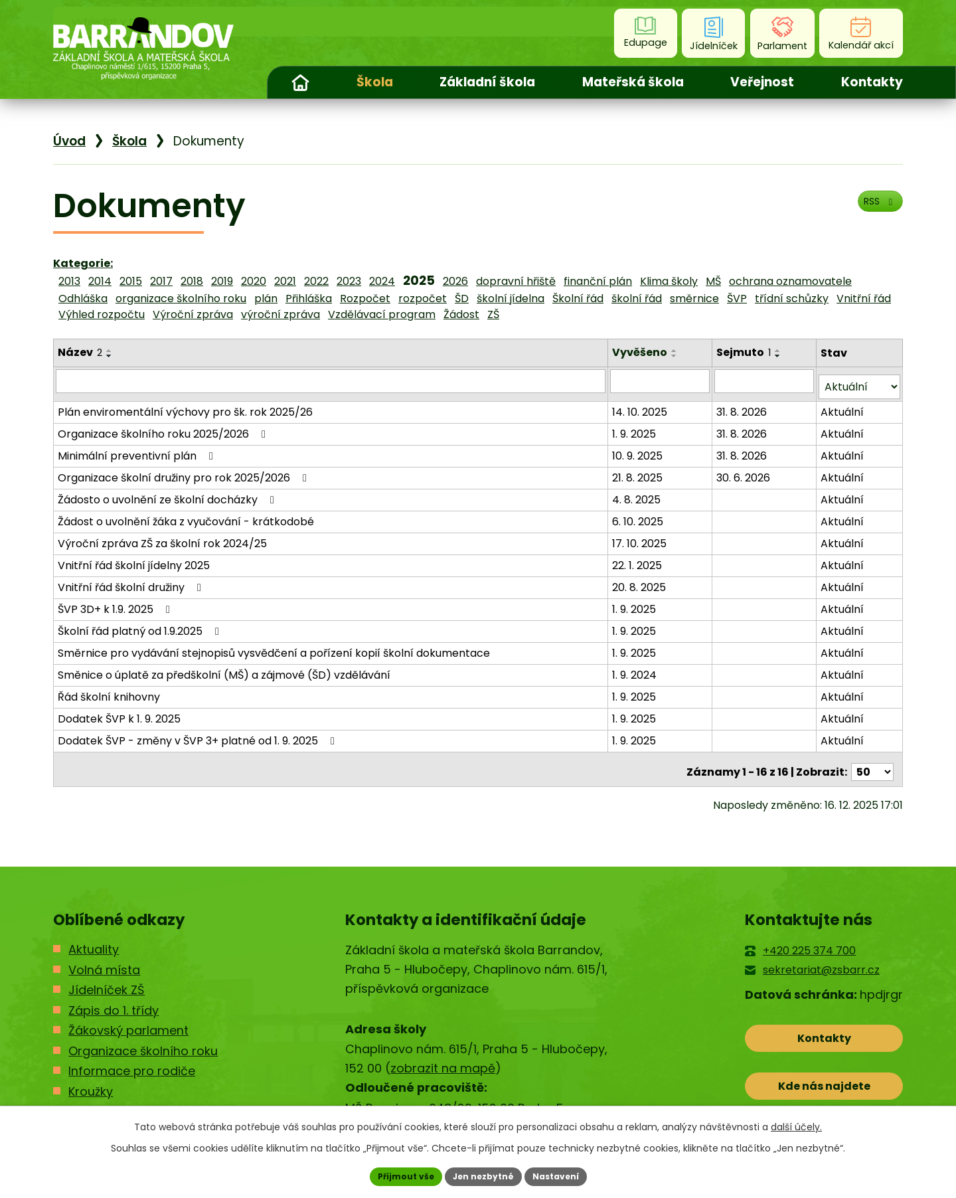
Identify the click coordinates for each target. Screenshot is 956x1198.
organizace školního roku (181, 298)
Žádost (461, 314)
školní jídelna (510, 298)
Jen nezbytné (483, 1174)
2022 (316, 281)
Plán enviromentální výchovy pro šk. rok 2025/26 (185, 405)
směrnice (694, 298)
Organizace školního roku (143, 1039)
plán (266, 298)
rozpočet (422, 298)
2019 (222, 281)
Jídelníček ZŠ (106, 978)
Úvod (300, 82)
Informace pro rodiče (131, 1059)
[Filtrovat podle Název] (332, 380)
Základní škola (487, 82)
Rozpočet (365, 298)
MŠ (713, 281)
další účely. (796, 1123)
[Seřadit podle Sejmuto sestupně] (780, 356)
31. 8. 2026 (743, 405)
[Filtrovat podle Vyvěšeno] (662, 380)
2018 (192, 281)
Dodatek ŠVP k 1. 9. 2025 (119, 712)
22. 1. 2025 (640, 558)
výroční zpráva (280, 314)
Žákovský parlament (128, 1019)
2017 (161, 281)
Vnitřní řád (863, 298)
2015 (131, 281)
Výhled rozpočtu (101, 314)
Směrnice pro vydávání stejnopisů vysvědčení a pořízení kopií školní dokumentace (274, 646)
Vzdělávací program (382, 314)
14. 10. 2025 (642, 405)
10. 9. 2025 (640, 449)
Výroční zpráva (193, 314)
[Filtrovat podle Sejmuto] (765, 380)
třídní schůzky (792, 298)
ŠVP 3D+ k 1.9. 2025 (116, 602)
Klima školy (669, 281)
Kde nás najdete (824, 1086)
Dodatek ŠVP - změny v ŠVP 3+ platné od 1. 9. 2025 (198, 734)
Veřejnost (762, 82)
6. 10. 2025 (640, 515)
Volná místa (104, 958)
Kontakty (872, 82)
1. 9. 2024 (637, 668)
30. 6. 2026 (745, 471)
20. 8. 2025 (642, 580)
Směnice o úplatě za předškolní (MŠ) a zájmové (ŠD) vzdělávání (224, 668)
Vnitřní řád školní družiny (132, 580)
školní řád (636, 298)
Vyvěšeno (642, 352)
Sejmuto (745, 352)
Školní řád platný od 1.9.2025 (141, 624)
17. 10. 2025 (642, 537)
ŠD (462, 298)
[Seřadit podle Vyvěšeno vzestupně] (677, 350)
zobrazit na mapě (442, 1057)
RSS (873, 210)
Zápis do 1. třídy (113, 998)
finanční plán (598, 281)
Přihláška (308, 298)
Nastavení (565, 1174)
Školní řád (577, 298)
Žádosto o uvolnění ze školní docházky (168, 493)
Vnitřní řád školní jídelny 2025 (134, 558)
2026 (455, 281)
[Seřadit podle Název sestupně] (109, 356)
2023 (349, 281)
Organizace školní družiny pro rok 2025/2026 (184, 471)
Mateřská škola (633, 82)
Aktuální (842, 405)
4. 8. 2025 (639, 493)
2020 (253, 281)
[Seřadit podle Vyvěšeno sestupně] (677, 356)
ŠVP (737, 298)
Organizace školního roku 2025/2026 (164, 427)
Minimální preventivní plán (138, 449)
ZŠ (493, 314)
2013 (69, 281)
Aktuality (93, 938)
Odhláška (83, 298)
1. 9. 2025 (637, 427)
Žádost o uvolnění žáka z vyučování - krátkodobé (186, 515)
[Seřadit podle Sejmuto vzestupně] (780, 350)
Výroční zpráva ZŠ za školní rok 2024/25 (162, 537)
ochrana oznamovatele (790, 281)
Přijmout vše (395, 1174)
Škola (375, 82)
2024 (382, 281)
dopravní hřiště (516, 281)
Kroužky (90, 1079)
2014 (100, 281)
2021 (285, 281)
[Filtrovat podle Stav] (859, 380)
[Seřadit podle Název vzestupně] (109, 350)
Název (80, 352)
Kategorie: (83, 263)
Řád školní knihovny (109, 690)
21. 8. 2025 (640, 471)
